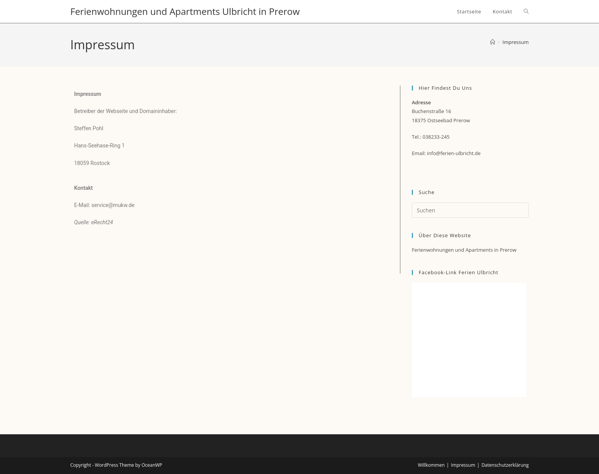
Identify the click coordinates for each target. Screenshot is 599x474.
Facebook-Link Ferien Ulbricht (459, 272)
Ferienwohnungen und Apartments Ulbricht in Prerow (185, 11)
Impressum (515, 42)
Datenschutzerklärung (505, 465)
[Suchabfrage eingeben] (470, 210)
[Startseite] (492, 42)
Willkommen (431, 465)
